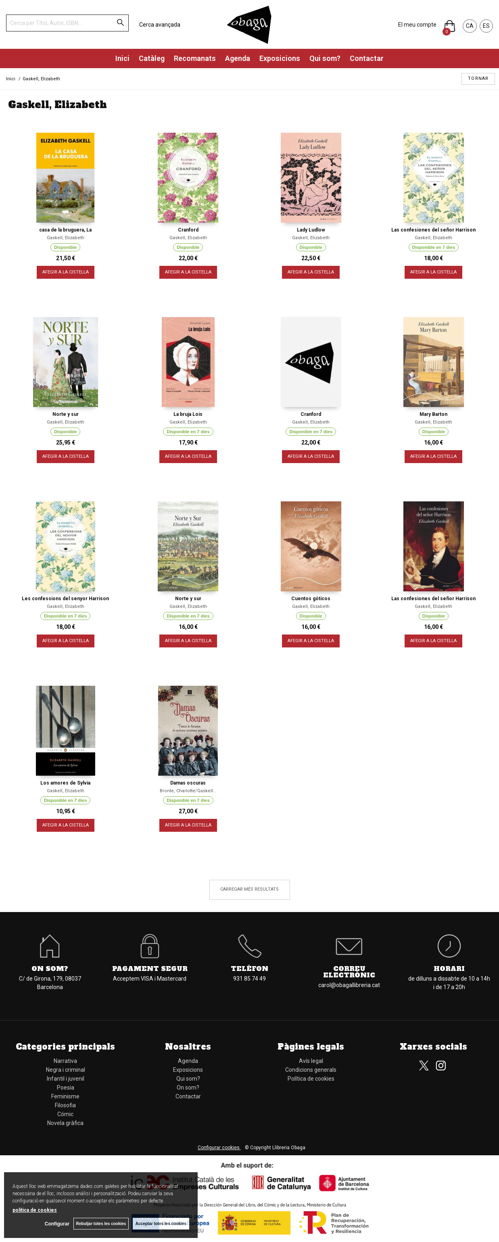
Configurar (56, 1224)
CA (470, 26)
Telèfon (249, 968)
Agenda (237, 58)
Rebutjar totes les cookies (101, 1223)
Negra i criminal (65, 1070)
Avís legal (311, 1061)
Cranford (188, 230)
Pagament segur (150, 968)
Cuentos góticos (310, 598)
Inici (122, 58)
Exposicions (279, 58)
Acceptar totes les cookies (161, 1223)
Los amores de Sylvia (65, 783)
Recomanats (195, 58)
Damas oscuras (188, 783)
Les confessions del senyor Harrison (65, 598)
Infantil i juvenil (65, 1078)
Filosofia (65, 1105)
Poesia (65, 1087)
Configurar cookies (219, 1147)
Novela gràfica (65, 1123)
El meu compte (417, 24)
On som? (49, 968)
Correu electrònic (349, 971)
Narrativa (65, 1061)
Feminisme (65, 1096)
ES (486, 26)
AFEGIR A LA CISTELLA (65, 272)
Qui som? (324, 58)
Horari (449, 968)
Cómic (65, 1114)
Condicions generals (310, 1070)
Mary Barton (433, 414)
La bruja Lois (188, 414)
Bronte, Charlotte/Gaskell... (188, 790)
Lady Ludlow (311, 230)
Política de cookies (311, 1078)
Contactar (367, 58)
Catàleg (152, 58)
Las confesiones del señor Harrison (433, 230)
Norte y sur (65, 414)
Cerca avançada (159, 24)
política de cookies (35, 1210)
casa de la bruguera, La (65, 230)
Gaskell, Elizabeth (65, 237)
